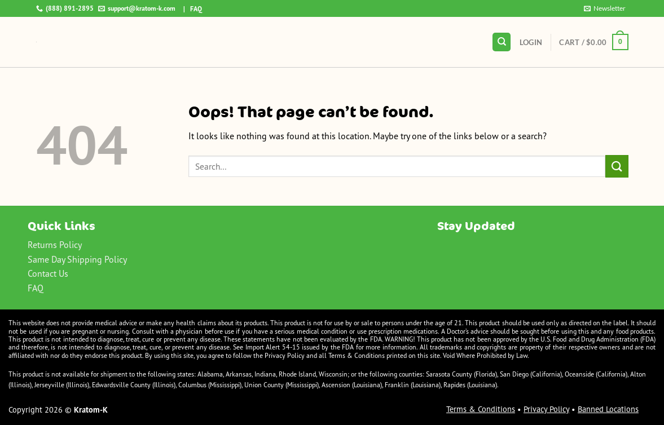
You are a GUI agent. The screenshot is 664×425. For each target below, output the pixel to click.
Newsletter (605, 8)
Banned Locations (608, 409)
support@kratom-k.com (136, 8)
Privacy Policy (546, 409)
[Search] (501, 42)
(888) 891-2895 (65, 8)
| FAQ (190, 9)
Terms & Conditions (480, 409)
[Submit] (616, 166)
